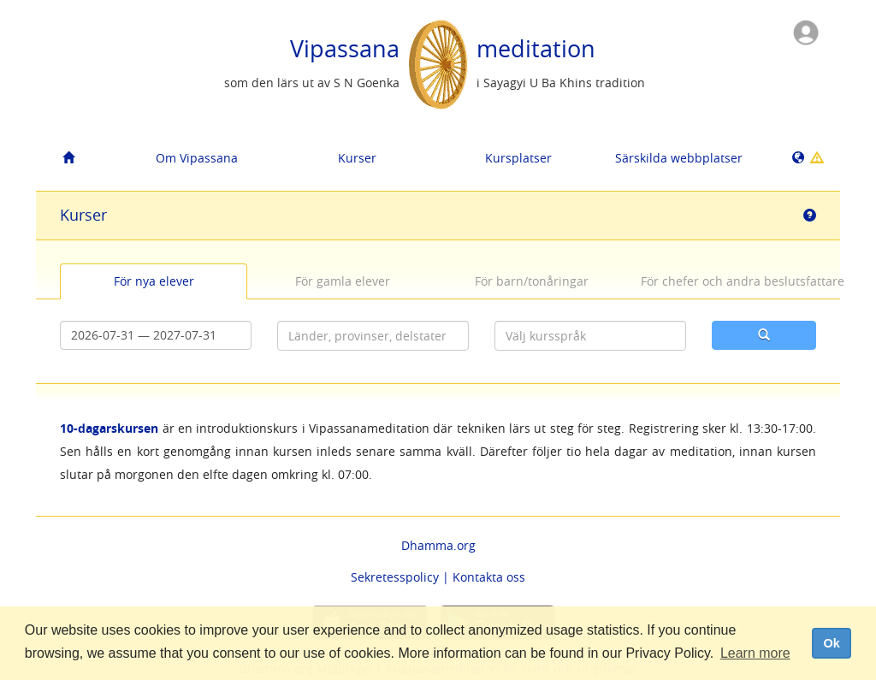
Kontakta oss (489, 577)
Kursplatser (518, 158)
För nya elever (154, 281)
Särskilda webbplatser (679, 158)
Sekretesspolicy (395, 577)
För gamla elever (342, 281)
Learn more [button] (755, 653)
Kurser (357, 158)
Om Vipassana (197, 158)
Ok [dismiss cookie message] (831, 643)
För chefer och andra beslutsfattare (727, 281)
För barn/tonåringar (532, 281)
